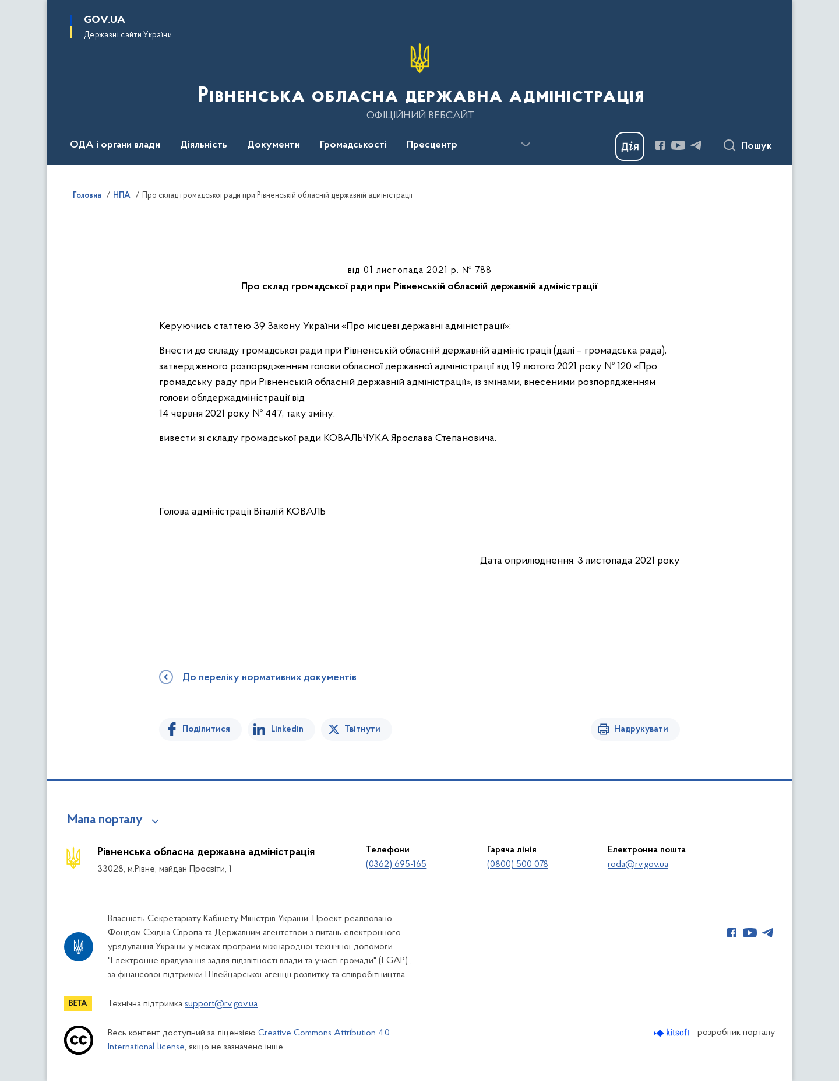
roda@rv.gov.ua (638, 864)
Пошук (756, 146)
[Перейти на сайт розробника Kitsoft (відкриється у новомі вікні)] (673, 1032)
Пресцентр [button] (432, 145)
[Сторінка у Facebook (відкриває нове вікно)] (660, 145)
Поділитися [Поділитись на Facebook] (206, 729)
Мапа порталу (105, 820)
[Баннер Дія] (629, 146)
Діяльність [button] (203, 145)
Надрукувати (641, 729)
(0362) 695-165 (396, 864)
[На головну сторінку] (420, 81)
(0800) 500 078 (517, 864)
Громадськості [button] (353, 145)
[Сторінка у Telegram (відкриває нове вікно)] (696, 145)
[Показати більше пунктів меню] (525, 144)
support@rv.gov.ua (221, 1004)
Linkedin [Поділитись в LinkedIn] (287, 729)
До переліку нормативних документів (269, 678)
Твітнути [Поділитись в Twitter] (362, 729)
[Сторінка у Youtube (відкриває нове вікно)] (678, 145)
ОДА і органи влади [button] (115, 145)
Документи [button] (273, 145)
